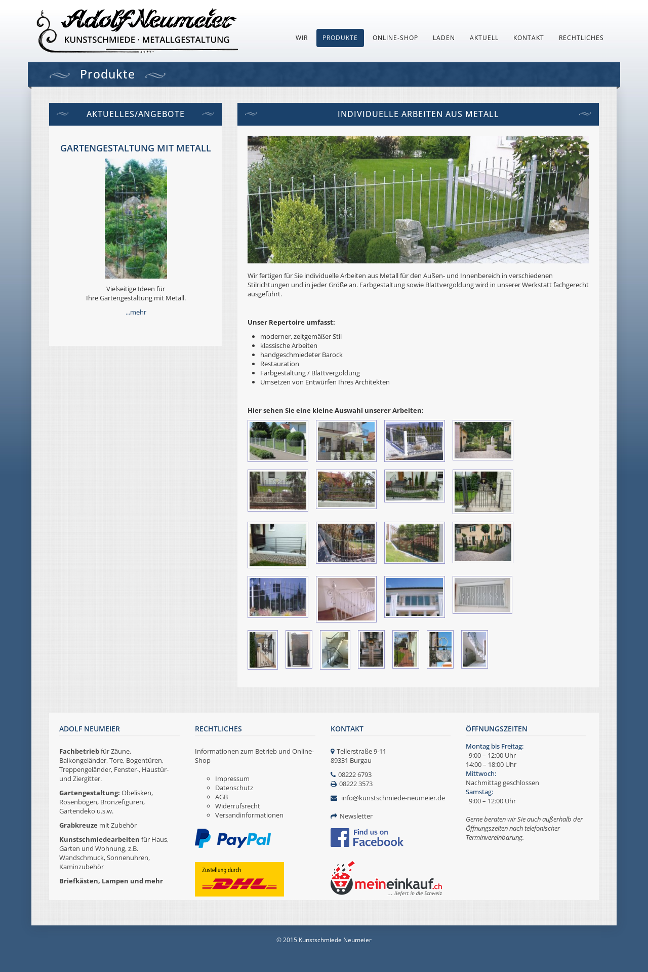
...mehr (136, 312)
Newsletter (356, 816)
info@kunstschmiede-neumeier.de (393, 797)
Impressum (232, 778)
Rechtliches (581, 37)
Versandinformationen (249, 815)
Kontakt (528, 37)
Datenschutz (234, 787)
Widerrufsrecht (237, 805)
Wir (302, 37)
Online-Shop (395, 37)
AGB (221, 796)
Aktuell (484, 37)
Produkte (340, 37)
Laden (444, 37)
